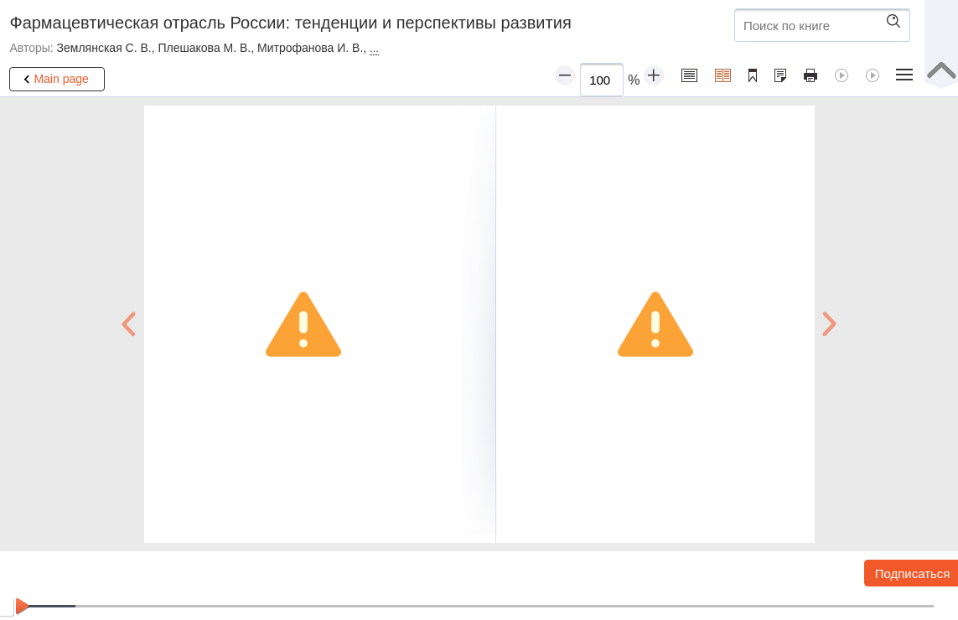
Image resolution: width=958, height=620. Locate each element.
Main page (53, 79)
